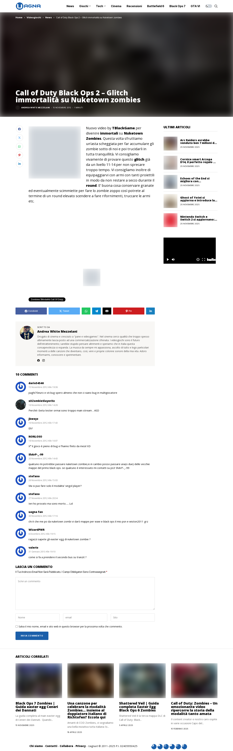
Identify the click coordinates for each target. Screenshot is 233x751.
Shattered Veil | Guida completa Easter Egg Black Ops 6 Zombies (139, 707)
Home (18, 17)
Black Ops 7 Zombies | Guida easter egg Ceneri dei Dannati (36, 707)
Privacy (81, 746)
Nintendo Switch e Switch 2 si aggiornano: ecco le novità (197, 219)
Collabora (66, 746)
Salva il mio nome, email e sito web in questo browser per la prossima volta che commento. (70, 626)
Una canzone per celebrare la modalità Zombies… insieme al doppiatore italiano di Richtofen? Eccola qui (86, 710)
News (48, 17)
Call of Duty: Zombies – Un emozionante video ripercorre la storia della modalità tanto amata (194, 708)
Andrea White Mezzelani (35, 108)
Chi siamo (36, 746)
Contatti (51, 746)
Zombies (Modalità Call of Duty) (47, 299)
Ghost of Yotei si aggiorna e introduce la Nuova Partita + (197, 200)
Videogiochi (34, 17)
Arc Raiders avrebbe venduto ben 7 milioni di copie (197, 143)
